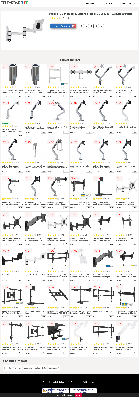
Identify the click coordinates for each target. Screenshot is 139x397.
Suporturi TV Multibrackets (35, 368)
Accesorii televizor (127, 3)
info (20, 96)
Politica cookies (89, 382)
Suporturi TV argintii (12, 368)
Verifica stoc (66, 26)
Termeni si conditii (50, 382)
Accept (78, 395)
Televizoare (89, 3)
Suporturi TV (107, 3)
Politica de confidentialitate (70, 382)
